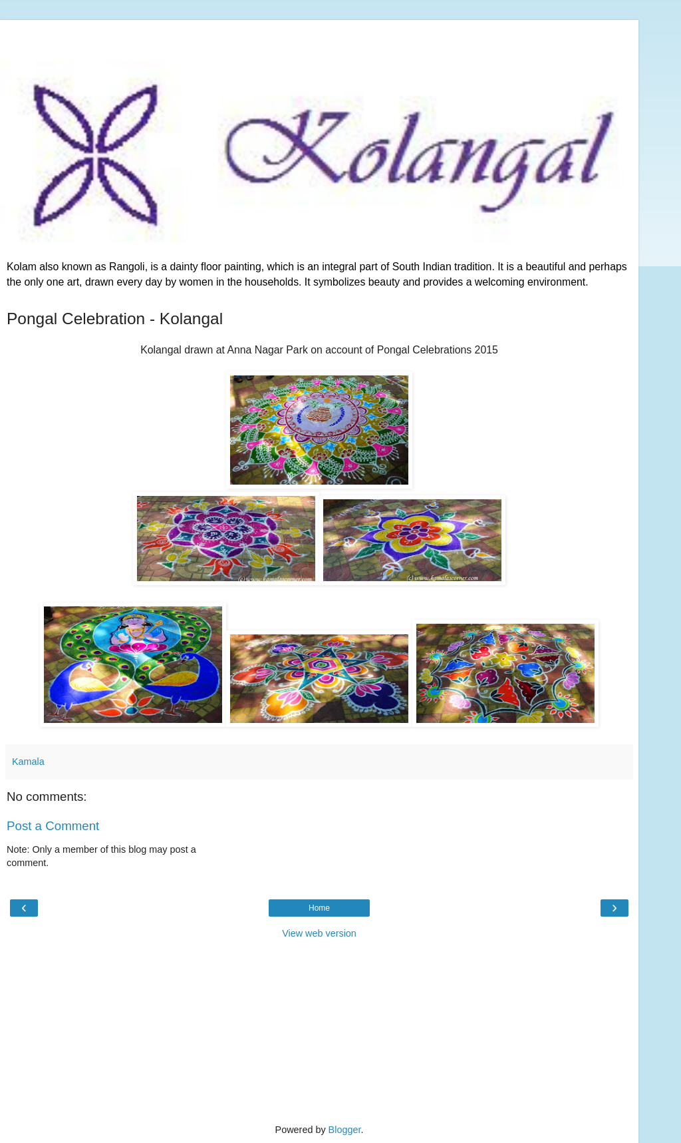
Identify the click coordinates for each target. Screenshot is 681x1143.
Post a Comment (53, 826)
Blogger (345, 1129)
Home (319, 908)
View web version (319, 933)
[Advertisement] (319, 36)
